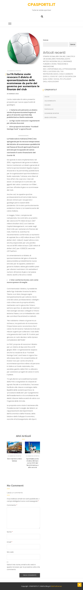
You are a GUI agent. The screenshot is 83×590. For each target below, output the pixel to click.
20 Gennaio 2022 (13, 94)
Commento (12, 505)
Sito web (10, 552)
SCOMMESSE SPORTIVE (14, 71)
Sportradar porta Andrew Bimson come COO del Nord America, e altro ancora (32, 463)
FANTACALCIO (49, 109)
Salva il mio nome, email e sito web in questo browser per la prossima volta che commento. (23, 567)
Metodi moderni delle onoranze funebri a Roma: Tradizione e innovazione (57, 63)
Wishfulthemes (56, 586)
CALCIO (47, 96)
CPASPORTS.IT (41, 4)
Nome (10, 532)
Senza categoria (50, 117)
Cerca (45, 40)
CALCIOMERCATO (50, 101)
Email (9, 542)
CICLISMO (48, 105)
